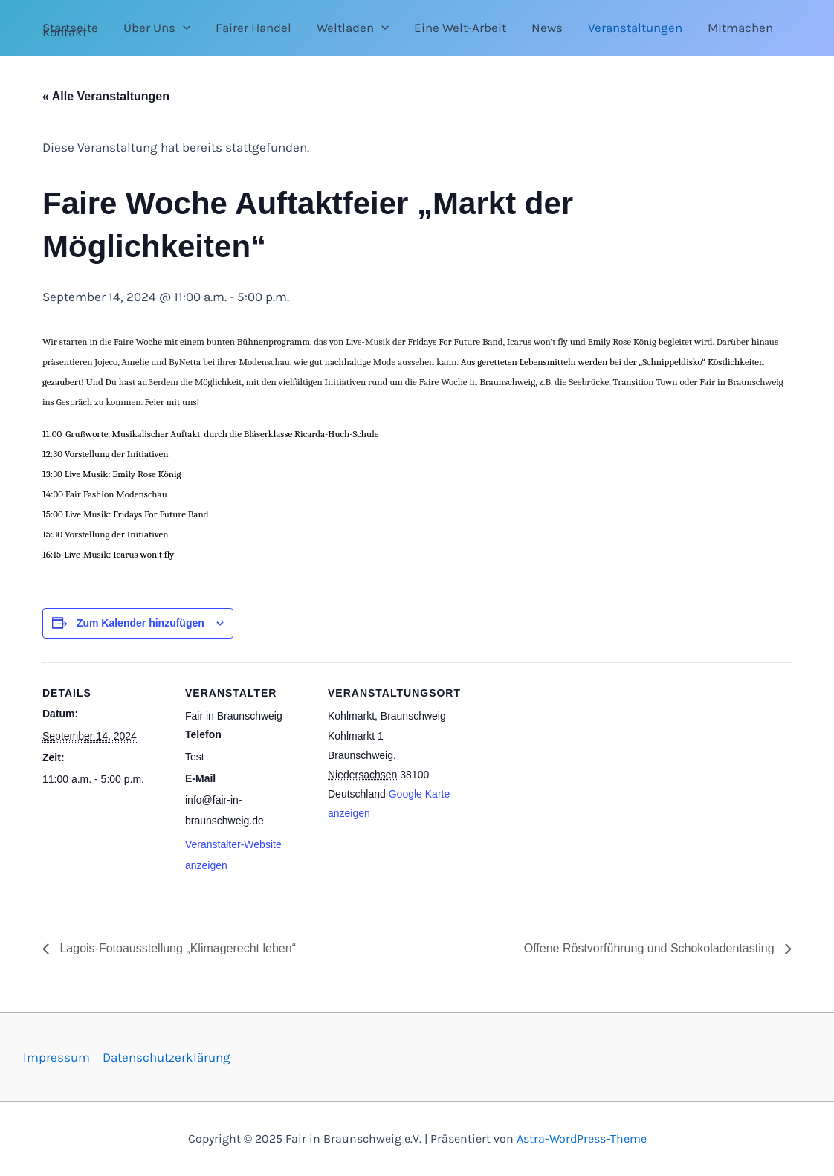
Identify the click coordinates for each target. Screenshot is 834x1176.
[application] (182, 27)
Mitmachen (740, 27)
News (547, 27)
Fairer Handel (253, 27)
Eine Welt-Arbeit (460, 27)
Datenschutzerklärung (166, 1057)
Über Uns (156, 27)
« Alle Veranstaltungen (105, 96)
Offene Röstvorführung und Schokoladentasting (651, 948)
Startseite (70, 27)
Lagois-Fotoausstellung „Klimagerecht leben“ (176, 948)
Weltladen (353, 27)
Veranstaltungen (635, 27)
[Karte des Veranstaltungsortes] (549, 764)
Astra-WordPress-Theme (582, 1138)
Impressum (56, 1057)
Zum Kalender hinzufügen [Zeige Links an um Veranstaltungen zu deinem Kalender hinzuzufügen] (140, 623)
